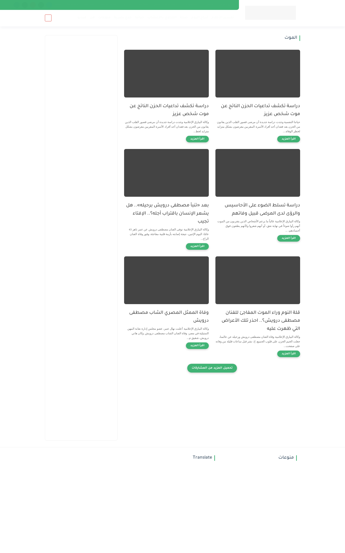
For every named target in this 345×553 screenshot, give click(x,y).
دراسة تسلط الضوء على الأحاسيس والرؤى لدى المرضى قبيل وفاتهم (262, 209)
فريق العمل (226, 4)
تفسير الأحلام (222, 18)
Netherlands (108, 4)
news (57, 4)
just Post (143, 4)
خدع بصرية (123, 18)
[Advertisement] (81, 115)
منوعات (104, 18)
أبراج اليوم (199, 18)
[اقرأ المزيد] (288, 139)
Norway (89, 4)
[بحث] (48, 18)
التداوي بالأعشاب (161, 18)
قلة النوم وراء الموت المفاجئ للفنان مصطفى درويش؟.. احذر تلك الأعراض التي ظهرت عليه (261, 321)
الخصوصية (190, 4)
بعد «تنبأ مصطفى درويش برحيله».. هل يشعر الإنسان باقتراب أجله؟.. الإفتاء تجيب (167, 213)
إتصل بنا (207, 4)
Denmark (72, 4)
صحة (184, 18)
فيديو (81, 18)
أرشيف (127, 4)
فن (92, 18)
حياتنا (139, 18)
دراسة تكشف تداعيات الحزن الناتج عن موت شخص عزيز (260, 110)
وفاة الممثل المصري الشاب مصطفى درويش (169, 317)
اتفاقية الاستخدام (165, 4)
